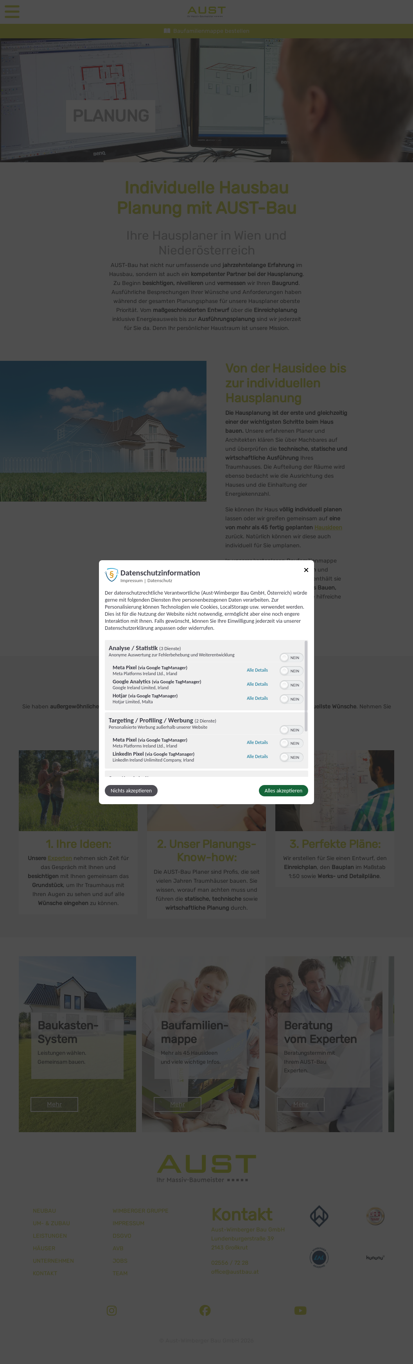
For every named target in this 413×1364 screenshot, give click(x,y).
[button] (284, 657)
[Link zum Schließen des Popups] (306, 571)
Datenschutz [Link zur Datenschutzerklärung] (159, 580)
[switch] (291, 656)
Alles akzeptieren (283, 790)
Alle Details (257, 670)
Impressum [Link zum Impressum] (131, 580)
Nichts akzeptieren (131, 790)
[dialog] (206, 682)
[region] (206, 708)
